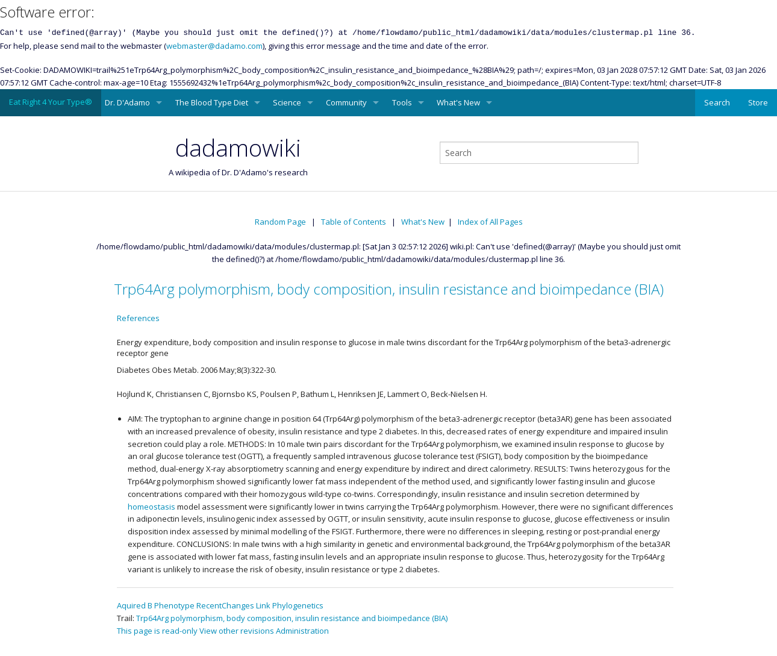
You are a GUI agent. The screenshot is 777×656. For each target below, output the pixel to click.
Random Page (280, 221)
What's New (458, 102)
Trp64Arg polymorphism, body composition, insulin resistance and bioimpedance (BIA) (389, 289)
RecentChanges (225, 605)
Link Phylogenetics (289, 605)
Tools (402, 102)
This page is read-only (157, 630)
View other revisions (236, 630)
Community (346, 102)
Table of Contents (353, 221)
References (138, 318)
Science (287, 102)
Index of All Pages (490, 221)
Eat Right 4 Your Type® (50, 101)
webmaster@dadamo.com (214, 45)
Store (758, 102)
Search (717, 102)
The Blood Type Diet (211, 102)
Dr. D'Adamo (127, 102)
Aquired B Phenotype (156, 605)
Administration (302, 630)
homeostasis (151, 506)
